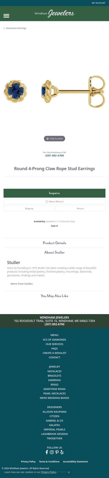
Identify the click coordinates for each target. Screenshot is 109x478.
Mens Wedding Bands (54, 398)
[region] (54, 91)
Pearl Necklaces (54, 393)
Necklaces (54, 371)
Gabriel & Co (54, 420)
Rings (54, 384)
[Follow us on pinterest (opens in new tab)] (57, 452)
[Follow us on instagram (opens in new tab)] (52, 452)
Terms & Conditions (49, 461)
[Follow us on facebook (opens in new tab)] (46, 452)
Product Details (54, 243)
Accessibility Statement (75, 461)
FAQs (54, 348)
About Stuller (54, 252)
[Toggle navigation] (6, 15)
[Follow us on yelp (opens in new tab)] (62, 452)
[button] (98, 3)
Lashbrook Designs (54, 434)
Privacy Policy (28, 461)
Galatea (54, 425)
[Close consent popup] (69, 472)
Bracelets (54, 375)
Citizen (54, 416)
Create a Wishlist (54, 353)
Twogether (54, 438)
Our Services (54, 344)
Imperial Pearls (54, 429)
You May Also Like (54, 296)
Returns (80, 208)
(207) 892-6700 (54, 155)
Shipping (29, 208)
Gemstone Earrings (16, 28)
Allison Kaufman (55, 411)
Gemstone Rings (54, 389)
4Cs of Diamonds (54, 339)
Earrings (54, 380)
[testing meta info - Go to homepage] (54, 14)
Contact (54, 357)
